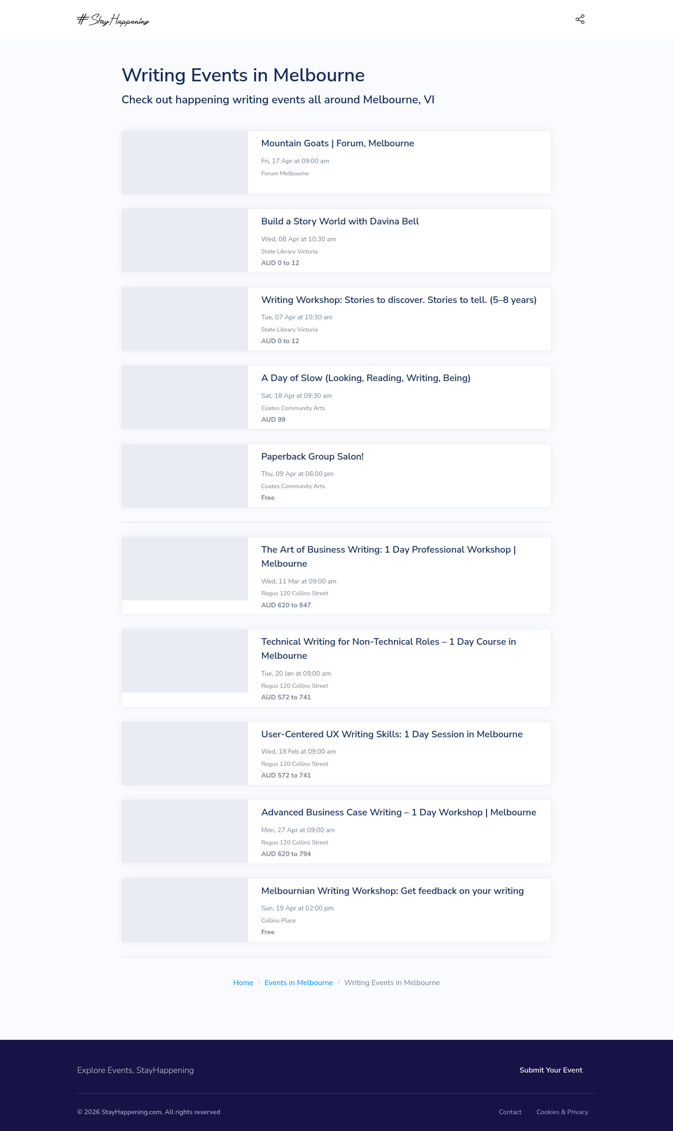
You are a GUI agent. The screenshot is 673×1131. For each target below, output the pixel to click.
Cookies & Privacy (562, 1112)
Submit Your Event (551, 1070)
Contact (510, 1112)
